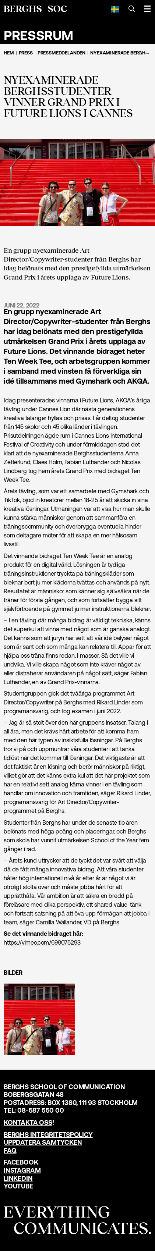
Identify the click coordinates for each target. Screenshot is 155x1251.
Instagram (22, 1170)
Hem (9, 53)
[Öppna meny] (147, 9)
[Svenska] (115, 9)
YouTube (18, 1186)
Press (26, 53)
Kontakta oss (28, 1122)
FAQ (10, 1150)
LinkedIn (18, 1178)
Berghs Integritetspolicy (48, 1134)
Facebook (21, 1162)
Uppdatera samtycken (43, 1142)
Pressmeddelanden (61, 53)
